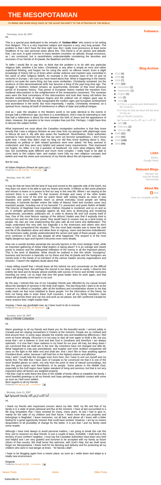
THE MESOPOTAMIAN (42, 15)
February (123, 126)
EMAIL (155, 157)
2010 (118, 73)
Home (55, 472)
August (122, 93)
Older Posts (100, 472)
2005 (118, 137)
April (120, 123)
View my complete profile (145, 197)
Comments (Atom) (30, 479)
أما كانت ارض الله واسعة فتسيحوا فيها (26, 395)
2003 (118, 143)
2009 (118, 77)
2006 (118, 133)
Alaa (156, 192)
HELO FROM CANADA (19, 318)
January (122, 130)
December (124, 87)
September (124, 90)
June (121, 100)
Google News (151, 160)
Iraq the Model (151, 176)
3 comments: (37, 170)
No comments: (38, 308)
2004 (118, 140)
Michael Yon (151, 173)
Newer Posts (9, 472)
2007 (118, 83)
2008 (118, 80)
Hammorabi (152, 179)
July (120, 97)
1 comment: (36, 384)
